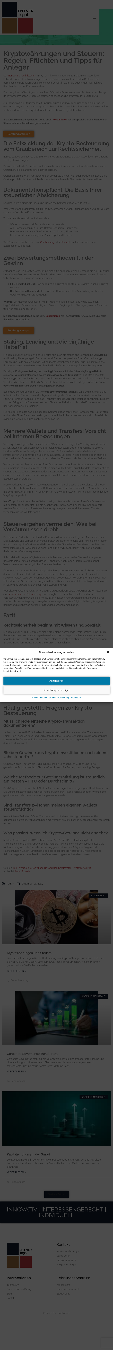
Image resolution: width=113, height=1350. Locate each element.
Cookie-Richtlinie (39, 698)
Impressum (76, 698)
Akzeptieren (56, 680)
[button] (108, 652)
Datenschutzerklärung (59, 698)
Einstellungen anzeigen (56, 690)
